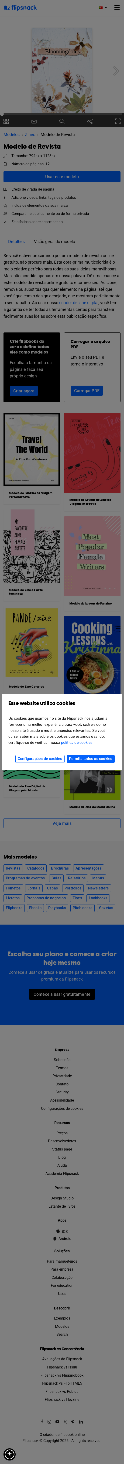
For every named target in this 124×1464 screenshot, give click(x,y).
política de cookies (77, 742)
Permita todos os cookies (90, 758)
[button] (9, 1454)
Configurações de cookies (40, 758)
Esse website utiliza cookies (62, 706)
